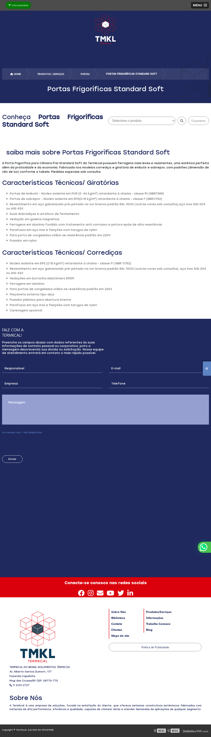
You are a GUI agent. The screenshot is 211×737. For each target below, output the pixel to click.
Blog (149, 630)
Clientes (116, 630)
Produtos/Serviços (158, 612)
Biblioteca (118, 618)
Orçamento (198, 121)
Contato (116, 624)
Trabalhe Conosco (158, 624)
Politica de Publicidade (155, 647)
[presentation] (27, 443)
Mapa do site (120, 636)
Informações (154, 618)
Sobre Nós (118, 612)
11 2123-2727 (19, 685)
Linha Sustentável (18, 5)
